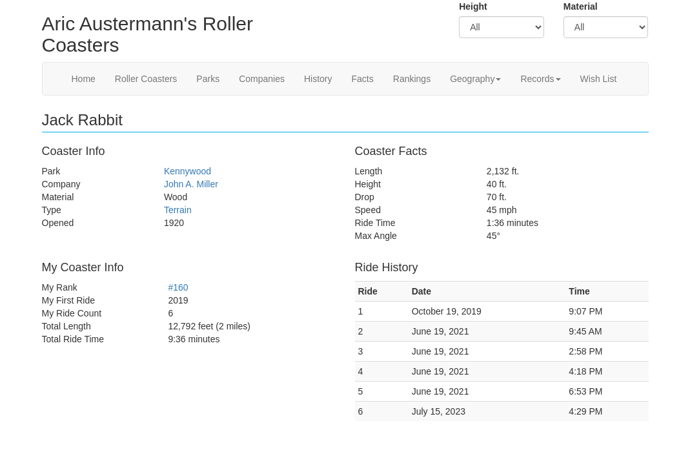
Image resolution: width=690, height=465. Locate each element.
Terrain (178, 210)
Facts (363, 79)
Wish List (598, 79)
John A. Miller (191, 184)
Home (84, 79)
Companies (262, 79)
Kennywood (187, 171)
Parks (207, 79)
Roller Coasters (146, 79)
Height (473, 6)
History (318, 79)
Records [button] (540, 79)
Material (580, 6)
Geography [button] (475, 79)
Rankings (412, 79)
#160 (178, 287)
